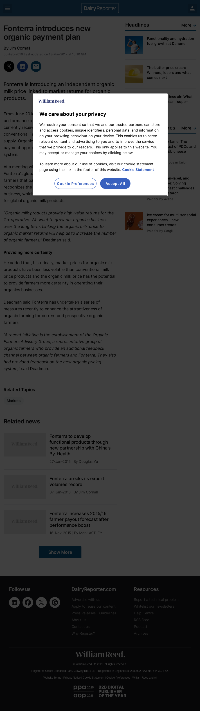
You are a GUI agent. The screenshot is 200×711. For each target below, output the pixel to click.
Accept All (115, 183)
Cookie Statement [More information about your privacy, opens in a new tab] (138, 169)
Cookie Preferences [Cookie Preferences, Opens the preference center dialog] (75, 183)
